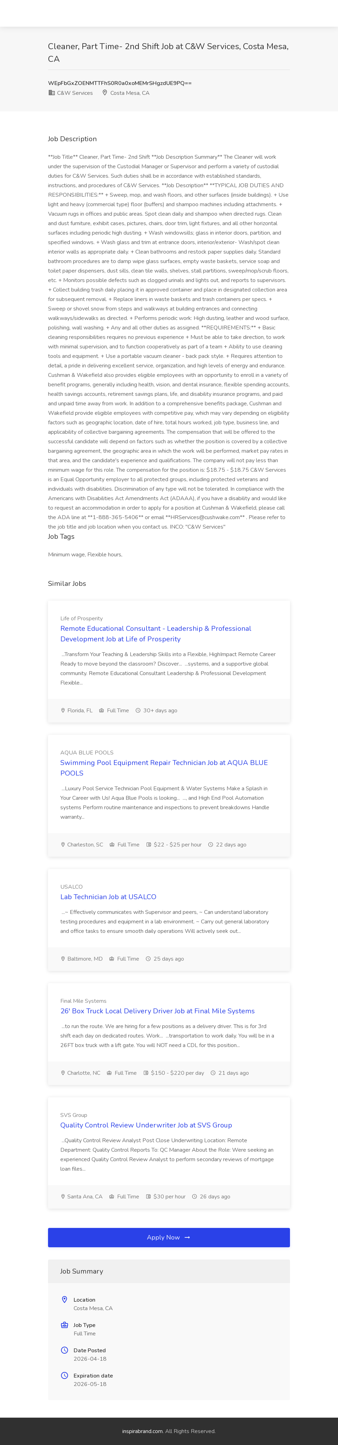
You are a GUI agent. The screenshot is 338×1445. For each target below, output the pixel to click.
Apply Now (169, 1237)
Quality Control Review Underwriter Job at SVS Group (146, 1125)
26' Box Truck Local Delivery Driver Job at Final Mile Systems (157, 1011)
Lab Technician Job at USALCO (108, 897)
